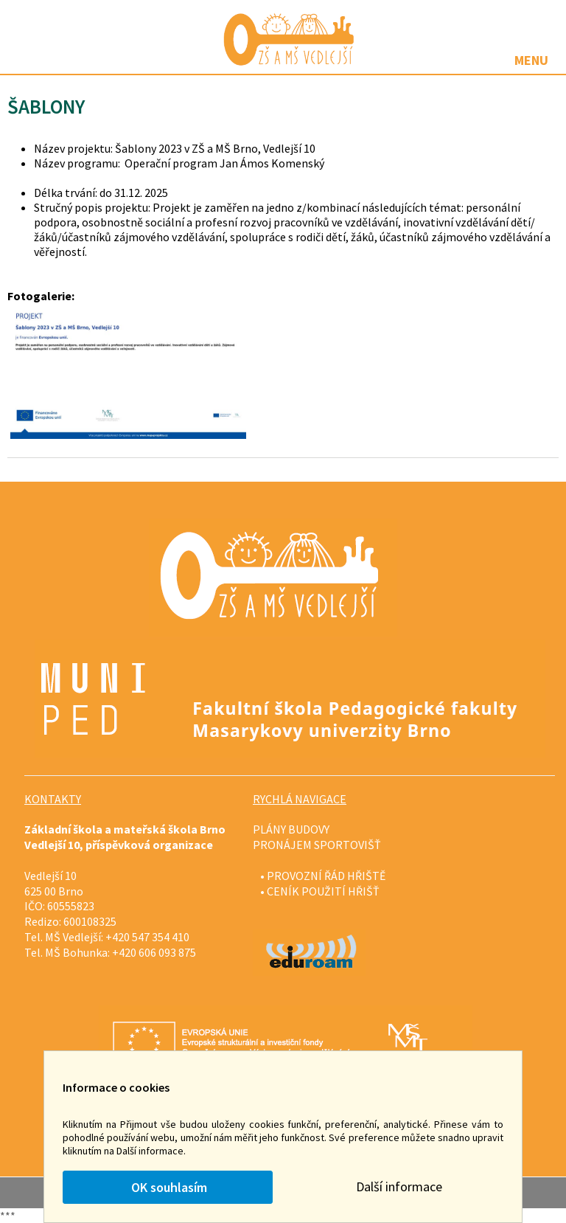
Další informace (399, 1186)
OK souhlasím (167, 1187)
